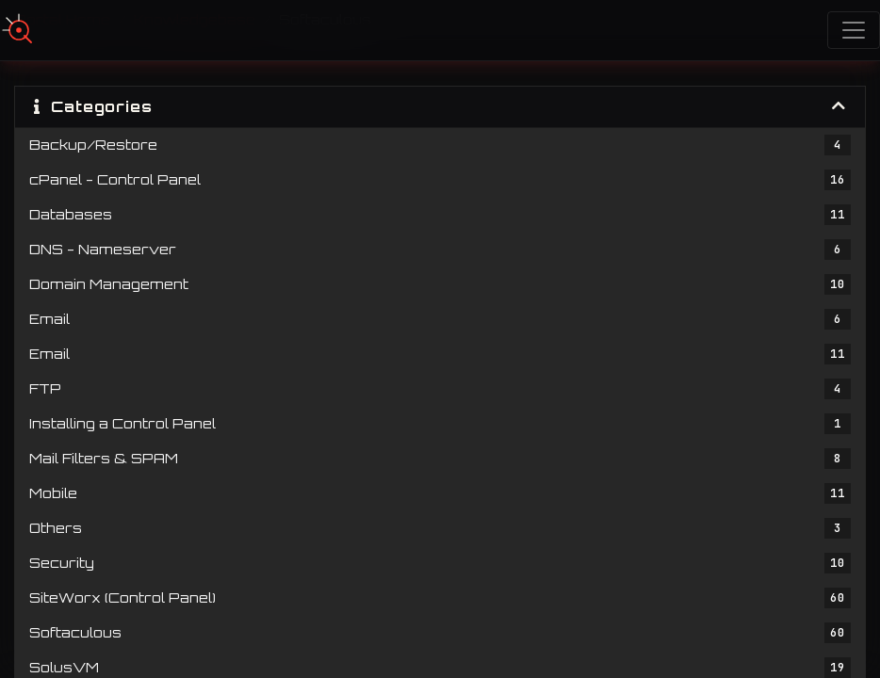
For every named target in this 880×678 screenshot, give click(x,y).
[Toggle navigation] (853, 30)
